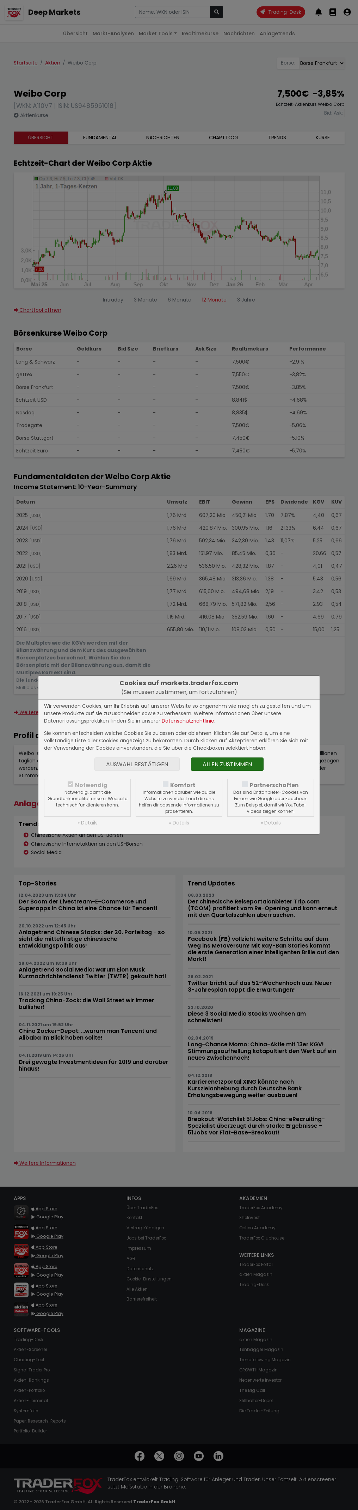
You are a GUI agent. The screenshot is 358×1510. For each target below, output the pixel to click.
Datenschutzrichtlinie (188, 720)
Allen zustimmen (227, 764)
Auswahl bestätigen (137, 764)
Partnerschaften (274, 785)
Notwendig (91, 785)
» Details (88, 822)
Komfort (182, 785)
